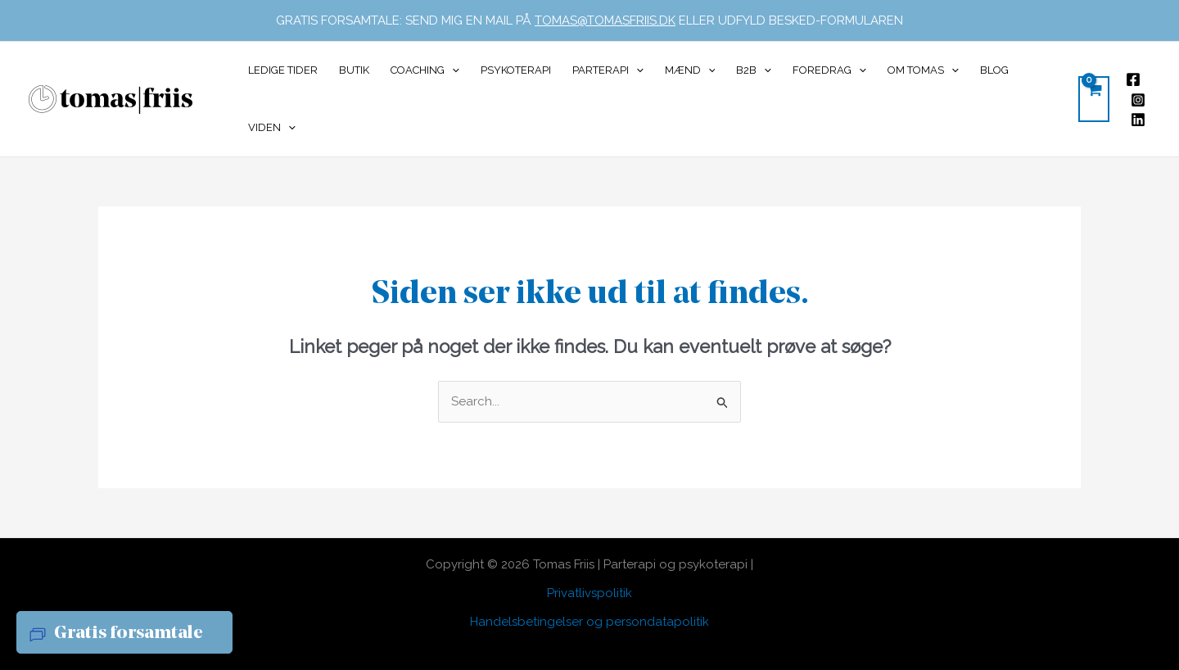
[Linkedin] (1138, 119)
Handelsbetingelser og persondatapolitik (589, 621)
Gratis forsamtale (128, 633)
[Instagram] (1138, 100)
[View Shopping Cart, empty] (1093, 99)
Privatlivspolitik (589, 593)
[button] (452, 70)
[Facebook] (1133, 79)
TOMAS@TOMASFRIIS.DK (605, 20)
